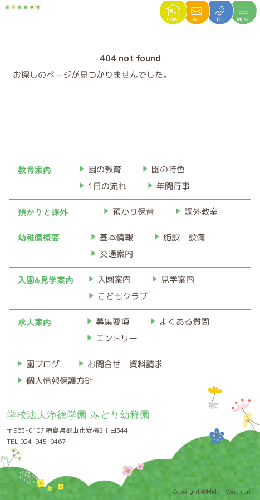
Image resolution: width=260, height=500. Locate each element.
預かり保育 (133, 211)
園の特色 (168, 169)
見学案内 (177, 279)
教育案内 (34, 169)
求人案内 (34, 322)
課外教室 (201, 211)
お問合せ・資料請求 (125, 364)
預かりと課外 (43, 211)
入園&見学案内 (45, 279)
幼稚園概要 (39, 237)
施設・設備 (183, 237)
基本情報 (116, 237)
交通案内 (116, 254)
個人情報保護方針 (59, 381)
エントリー (117, 338)
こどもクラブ (122, 296)
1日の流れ (107, 186)
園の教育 (104, 169)
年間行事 (173, 186)
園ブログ (43, 364)
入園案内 (114, 279)
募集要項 (112, 322)
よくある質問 (184, 322)
